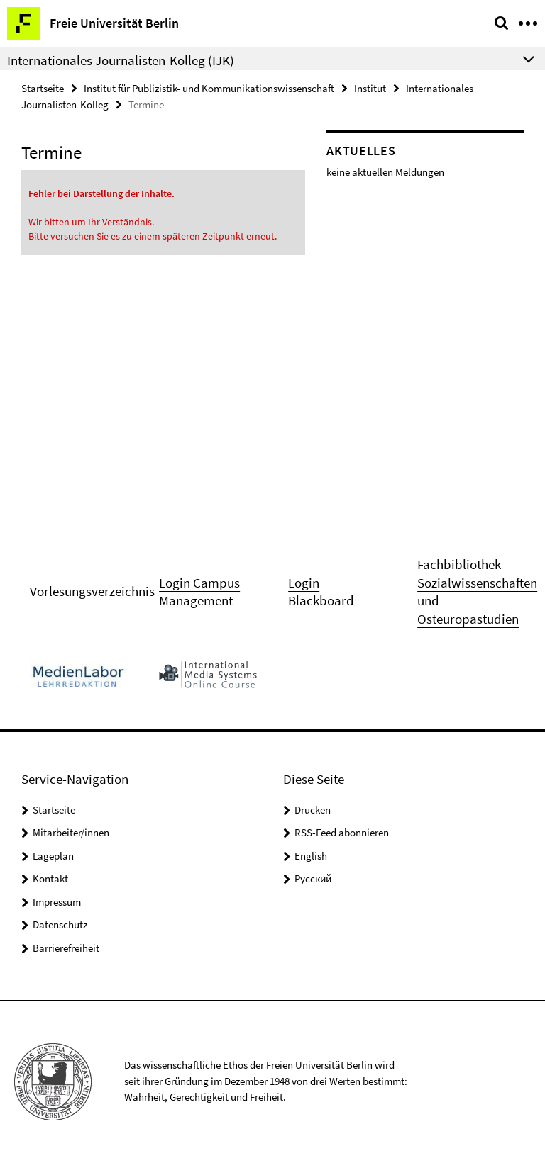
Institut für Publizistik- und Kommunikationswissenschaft (209, 88)
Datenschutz (60, 924)
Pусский (312, 878)
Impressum (57, 902)
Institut (370, 88)
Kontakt (50, 878)
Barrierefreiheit (66, 948)
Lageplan (53, 856)
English (310, 856)
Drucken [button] (312, 809)
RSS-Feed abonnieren (341, 832)
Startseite (42, 88)
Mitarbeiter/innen (71, 832)
